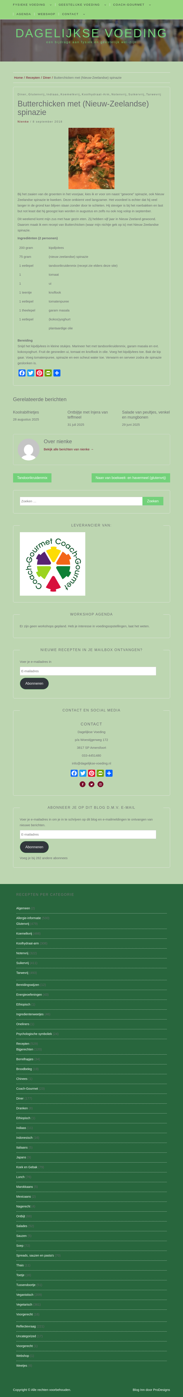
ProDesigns (161, 1390)
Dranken (22, 1108)
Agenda (24, 14)
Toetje (20, 1275)
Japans (21, 1157)
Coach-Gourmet (129, 4)
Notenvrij (119, 94)
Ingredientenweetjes (30, 1014)
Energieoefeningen (29, 994)
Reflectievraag (26, 1326)
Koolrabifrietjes (26, 412)
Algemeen (23, 908)
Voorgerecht (24, 1314)
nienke (23, 121)
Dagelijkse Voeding (91, 33)
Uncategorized (26, 1336)
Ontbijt (20, 1216)
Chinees (21, 1079)
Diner (22, 94)
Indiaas (52, 94)
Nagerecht (23, 1206)
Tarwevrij (153, 94)
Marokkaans (24, 1186)
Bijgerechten (24, 1049)
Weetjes (21, 1365)
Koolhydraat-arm (96, 94)
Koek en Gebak (27, 1167)
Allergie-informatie (28, 918)
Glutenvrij (36, 94)
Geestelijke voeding (79, 4)
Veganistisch (25, 1294)
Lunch (20, 1177)
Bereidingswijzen (27, 985)
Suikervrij (136, 94)
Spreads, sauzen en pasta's (35, 1255)
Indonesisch (24, 1137)
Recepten (22, 1043)
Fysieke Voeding (29, 4)
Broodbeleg (24, 1069)
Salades (21, 1226)
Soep (20, 1245)
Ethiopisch (23, 1004)
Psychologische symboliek (34, 1034)
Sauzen (21, 1236)
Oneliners (22, 1024)
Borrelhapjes (25, 1059)
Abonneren (34, 683)
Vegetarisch (24, 1304)
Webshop (46, 14)
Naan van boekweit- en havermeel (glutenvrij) (131, 478)
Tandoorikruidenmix (32, 478)
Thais (20, 1265)
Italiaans (22, 1147)
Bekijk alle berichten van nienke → (69, 449)
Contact (70, 14)
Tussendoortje (26, 1285)
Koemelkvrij (70, 94)
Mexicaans (23, 1196)
